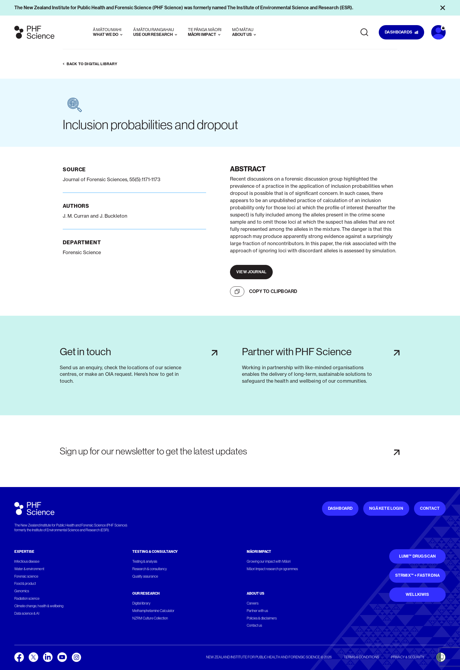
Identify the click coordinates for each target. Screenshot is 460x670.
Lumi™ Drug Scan (417, 556)
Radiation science (27, 598)
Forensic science (26, 576)
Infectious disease (26, 561)
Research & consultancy (149, 569)
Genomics (21, 591)
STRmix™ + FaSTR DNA (417, 575)
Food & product (25, 584)
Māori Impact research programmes (272, 569)
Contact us (254, 625)
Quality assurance (145, 576)
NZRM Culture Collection (150, 618)
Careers (252, 603)
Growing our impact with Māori (269, 561)
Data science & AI (26, 613)
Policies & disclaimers (262, 618)
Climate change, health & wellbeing (38, 606)
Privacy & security (407, 657)
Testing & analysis (144, 561)
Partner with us (257, 611)
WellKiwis (417, 594)
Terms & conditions (361, 657)
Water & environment (29, 569)
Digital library (141, 603)
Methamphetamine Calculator (153, 611)
